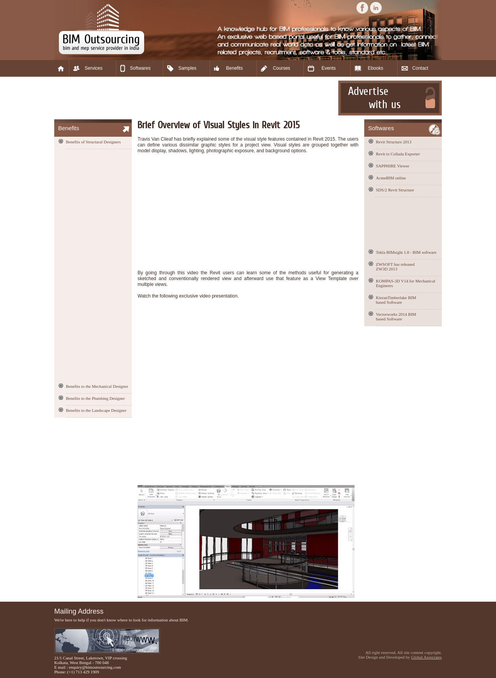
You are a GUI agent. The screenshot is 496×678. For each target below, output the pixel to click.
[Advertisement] (195, 98)
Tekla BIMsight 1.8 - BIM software (406, 252)
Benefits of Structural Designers (93, 141)
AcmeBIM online (391, 178)
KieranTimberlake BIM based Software (396, 300)
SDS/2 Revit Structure (395, 190)
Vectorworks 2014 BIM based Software (396, 316)
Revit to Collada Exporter (398, 153)
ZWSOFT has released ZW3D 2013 (395, 266)
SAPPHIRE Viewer (392, 165)
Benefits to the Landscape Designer (96, 410)
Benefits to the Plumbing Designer (95, 398)
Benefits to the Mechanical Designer (97, 386)
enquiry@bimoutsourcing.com (95, 667)
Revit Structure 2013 (394, 141)
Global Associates (426, 657)
